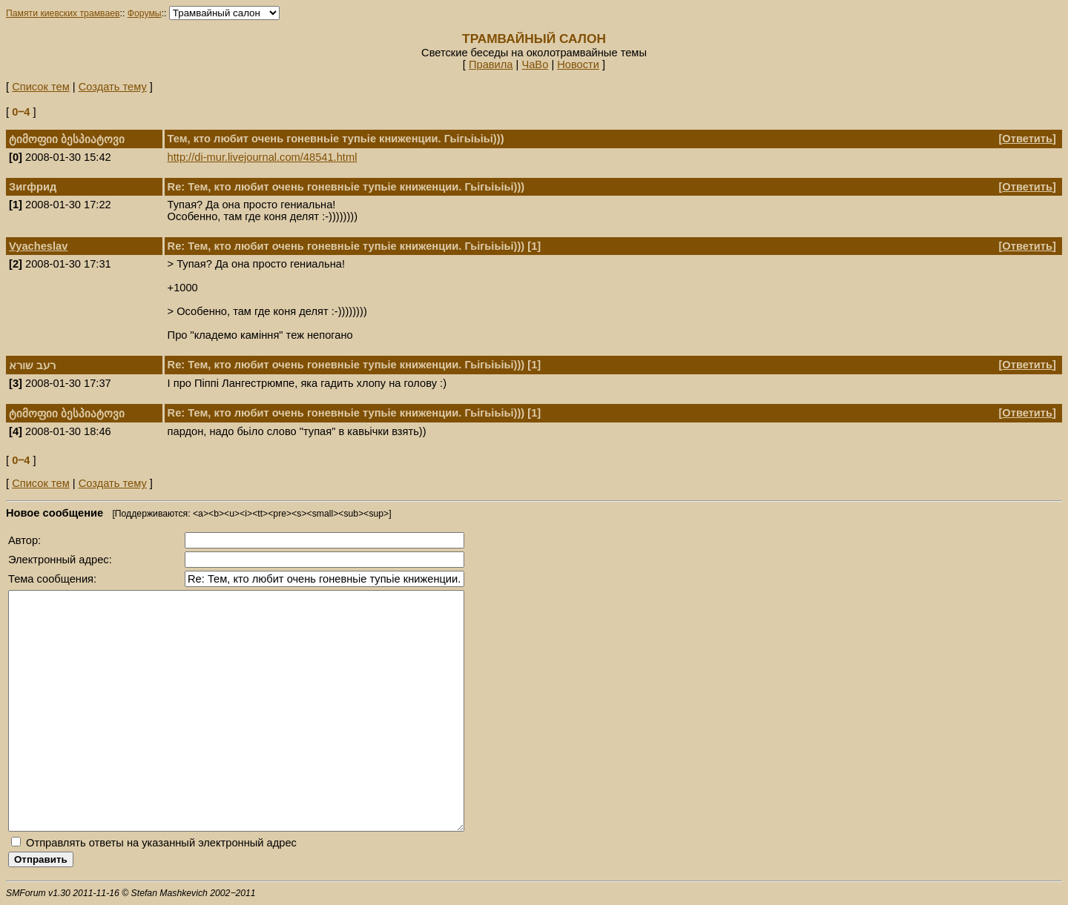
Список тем (41, 87)
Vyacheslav (38, 246)
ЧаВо (534, 64)
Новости (578, 64)
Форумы (145, 13)
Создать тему (113, 87)
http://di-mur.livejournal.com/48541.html (262, 157)
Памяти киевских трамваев (63, 13)
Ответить (1027, 139)
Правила (491, 64)
